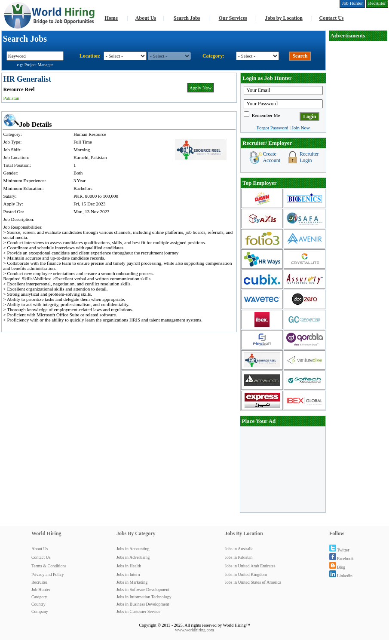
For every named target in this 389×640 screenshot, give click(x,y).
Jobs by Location (283, 18)
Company (39, 611)
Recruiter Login (309, 157)
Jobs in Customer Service (138, 611)
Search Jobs (187, 18)
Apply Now (201, 87)
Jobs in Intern (128, 574)
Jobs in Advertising (133, 557)
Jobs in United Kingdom (246, 574)
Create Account (271, 157)
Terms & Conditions (49, 565)
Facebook (341, 558)
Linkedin (340, 575)
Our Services (233, 18)
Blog (337, 567)
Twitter (339, 550)
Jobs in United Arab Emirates (250, 565)
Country (38, 604)
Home (111, 18)
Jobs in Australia (239, 548)
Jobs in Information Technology (144, 596)
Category (39, 596)
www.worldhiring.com (194, 630)
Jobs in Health (128, 565)
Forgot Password (272, 127)
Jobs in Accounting (133, 548)
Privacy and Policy (47, 574)
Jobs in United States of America (253, 582)
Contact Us (331, 18)
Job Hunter (40, 589)
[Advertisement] (358, 170)
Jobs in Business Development (142, 604)
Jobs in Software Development (142, 589)
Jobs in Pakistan (238, 557)
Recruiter (39, 582)
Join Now (301, 127)
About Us (145, 18)
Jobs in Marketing (131, 582)
